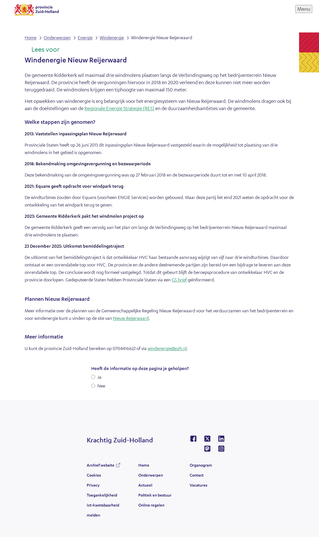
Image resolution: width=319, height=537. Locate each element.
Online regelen (151, 505)
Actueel (145, 485)
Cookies (94, 475)
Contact (197, 475)
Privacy (93, 485)
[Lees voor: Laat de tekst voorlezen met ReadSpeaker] (42, 49)
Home (143, 465)
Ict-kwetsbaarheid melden (103, 510)
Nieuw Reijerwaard (131, 318)
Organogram (201, 465)
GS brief (179, 279)
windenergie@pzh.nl (167, 348)
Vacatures (198, 485)
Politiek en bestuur (154, 495)
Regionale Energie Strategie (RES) (119, 108)
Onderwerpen (150, 475)
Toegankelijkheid (102, 495)
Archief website (100, 465)
